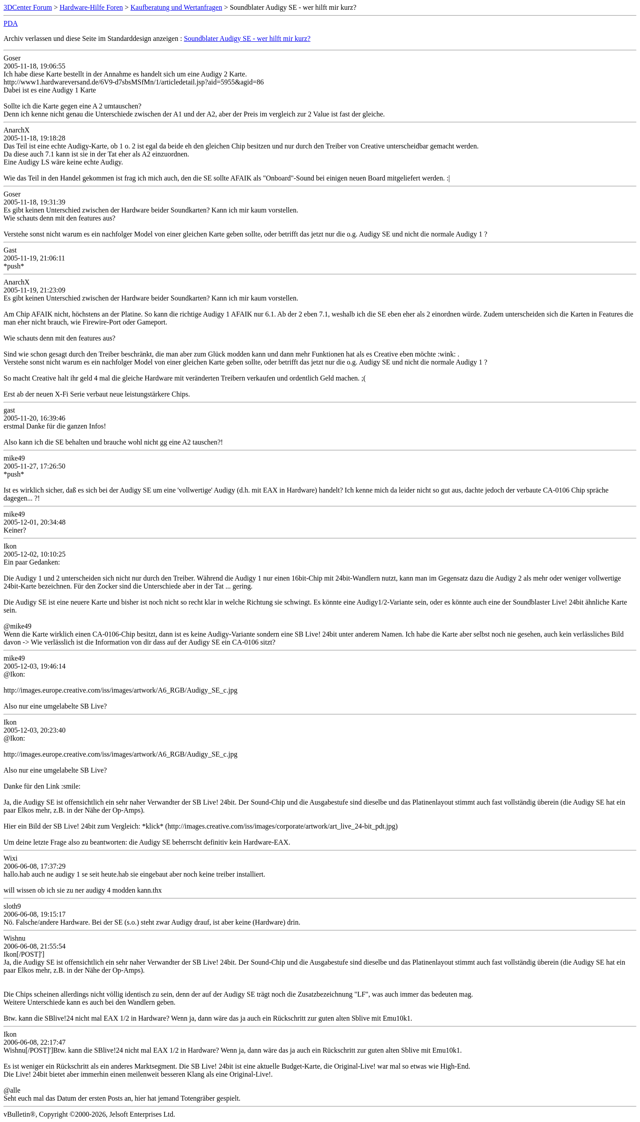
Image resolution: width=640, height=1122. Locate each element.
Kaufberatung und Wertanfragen (176, 7)
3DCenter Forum (28, 7)
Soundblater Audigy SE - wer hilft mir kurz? (247, 38)
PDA (11, 23)
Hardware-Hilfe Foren (91, 7)
